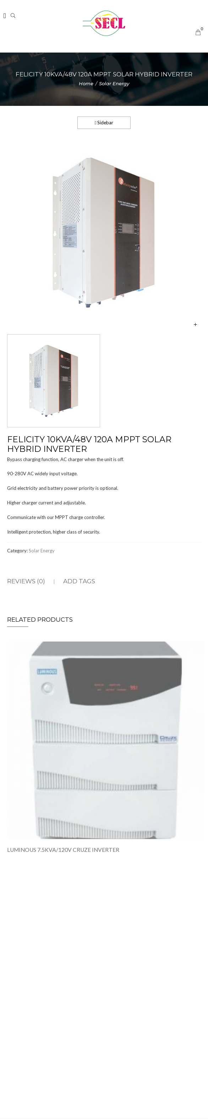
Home (86, 83)
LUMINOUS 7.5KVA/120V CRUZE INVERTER (63, 851)
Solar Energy (114, 83)
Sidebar (104, 122)
